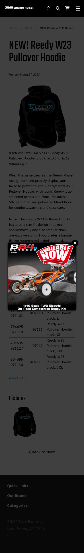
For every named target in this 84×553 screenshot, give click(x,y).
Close (75, 243)
